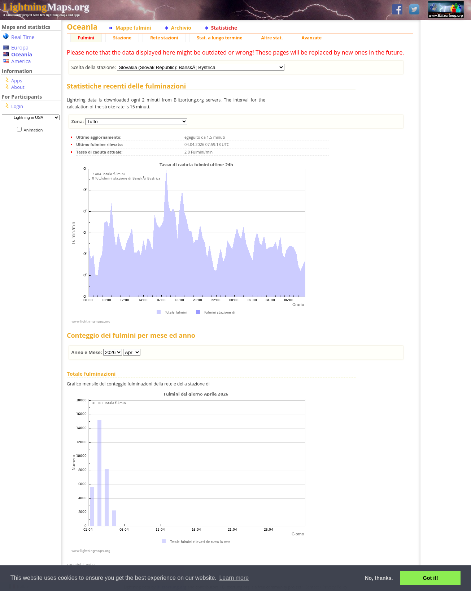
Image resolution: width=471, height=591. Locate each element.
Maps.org (46, 7)
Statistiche (224, 27)
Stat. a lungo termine (219, 38)
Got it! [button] (430, 578)
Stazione (122, 38)
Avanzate (311, 38)
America (21, 61)
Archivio (181, 27)
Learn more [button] (234, 578)
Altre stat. (272, 38)
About (18, 87)
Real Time (23, 37)
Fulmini (86, 38)
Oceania (21, 54)
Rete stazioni (164, 38)
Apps (16, 80)
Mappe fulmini (133, 27)
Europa (20, 47)
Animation (35, 130)
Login (17, 106)
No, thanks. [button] (379, 578)
